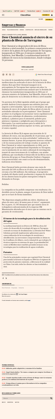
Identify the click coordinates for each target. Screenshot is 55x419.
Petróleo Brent (31, 11)
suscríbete (46, 15)
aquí (29, 300)
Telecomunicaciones (12, 29)
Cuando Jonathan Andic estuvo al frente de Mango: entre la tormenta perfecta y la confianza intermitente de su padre (27, 378)
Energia (22, 29)
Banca (4, 29)
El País (40, 19)
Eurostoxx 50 (46, 11)
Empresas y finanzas (14, 25)
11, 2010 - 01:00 (27, 69)
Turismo (50, 29)
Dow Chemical (6, 288)
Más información (6, 296)
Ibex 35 (5, 11)
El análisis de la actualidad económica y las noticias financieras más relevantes (27, 275)
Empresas (14, 288)
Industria (21, 288)
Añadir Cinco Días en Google (45, 74)
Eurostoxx (10, 402)
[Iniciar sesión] (52, 15)
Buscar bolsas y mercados (11, 393)
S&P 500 (16, 11)
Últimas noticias (8, 365)
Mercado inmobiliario (41, 29)
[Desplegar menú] (3, 15)
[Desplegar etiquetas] (52, 287)
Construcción (29, 29)
